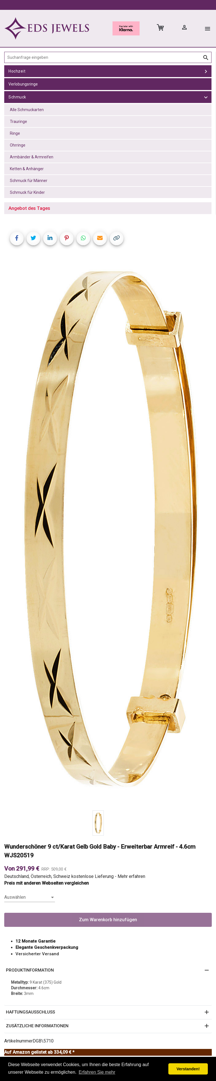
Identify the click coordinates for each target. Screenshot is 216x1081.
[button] (108, 970)
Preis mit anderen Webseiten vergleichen (46, 883)
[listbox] (29, 897)
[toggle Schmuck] (205, 97)
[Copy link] (117, 238)
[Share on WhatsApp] (83, 238)
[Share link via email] (100, 238)
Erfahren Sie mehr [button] (97, 1072)
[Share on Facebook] (17, 238)
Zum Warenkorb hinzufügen (108, 919)
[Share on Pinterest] (67, 238)
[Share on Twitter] (33, 238)
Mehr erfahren (131, 876)
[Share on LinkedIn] (50, 238)
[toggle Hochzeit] (205, 71)
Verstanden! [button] (188, 1069)
